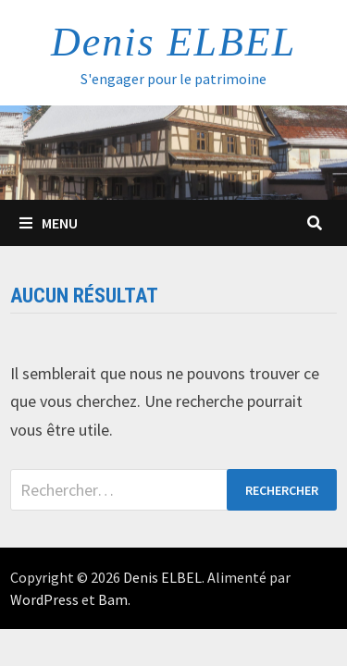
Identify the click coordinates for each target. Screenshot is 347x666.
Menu (48, 223)
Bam (113, 599)
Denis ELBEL (173, 42)
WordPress (44, 599)
